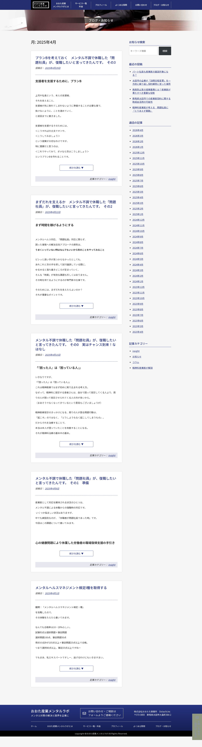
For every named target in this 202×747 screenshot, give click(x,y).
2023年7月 (137, 315)
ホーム (34, 736)
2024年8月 (137, 242)
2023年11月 (138, 292)
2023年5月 (137, 326)
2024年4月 (137, 264)
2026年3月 (137, 135)
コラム (135, 362)
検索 (164, 51)
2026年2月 (137, 141)
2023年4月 (137, 331)
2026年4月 (137, 130)
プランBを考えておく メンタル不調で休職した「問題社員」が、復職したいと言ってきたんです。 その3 (75, 60)
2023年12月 (138, 287)
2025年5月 (137, 191)
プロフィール (117, 736)
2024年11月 (138, 225)
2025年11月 (138, 158)
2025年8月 (137, 175)
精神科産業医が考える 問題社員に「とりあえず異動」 (150, 109)
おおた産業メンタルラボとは (60, 736)
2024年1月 (137, 281)
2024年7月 (137, 247)
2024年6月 (137, 253)
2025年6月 (137, 186)
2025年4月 (137, 197)
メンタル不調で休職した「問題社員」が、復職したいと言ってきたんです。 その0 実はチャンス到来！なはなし (75, 349)
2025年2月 (137, 208)
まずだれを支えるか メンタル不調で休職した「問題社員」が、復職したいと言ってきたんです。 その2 (75, 206)
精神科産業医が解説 (142, 367)
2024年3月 (137, 270)
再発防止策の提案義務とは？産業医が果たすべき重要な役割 (151, 91)
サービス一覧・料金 (92, 736)
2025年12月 (138, 152)
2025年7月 (137, 180)
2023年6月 (137, 320)
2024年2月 (137, 275)
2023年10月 (138, 298)
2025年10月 (138, 163)
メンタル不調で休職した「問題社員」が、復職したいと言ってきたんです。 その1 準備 (75, 486)
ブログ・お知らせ (163, 736)
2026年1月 (137, 147)
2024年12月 (138, 219)
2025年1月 (137, 214)
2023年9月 (137, 303)
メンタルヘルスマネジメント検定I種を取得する (71, 596)
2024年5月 (137, 259)
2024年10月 (138, 231)
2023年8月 (137, 309)
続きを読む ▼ (79, 169)
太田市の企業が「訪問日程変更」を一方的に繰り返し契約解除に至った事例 (151, 82)
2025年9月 (137, 169)
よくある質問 (139, 736)
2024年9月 (137, 236)
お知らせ (136, 356)
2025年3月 (137, 203)
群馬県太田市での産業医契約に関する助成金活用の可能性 (151, 100)
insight (111, 181)
